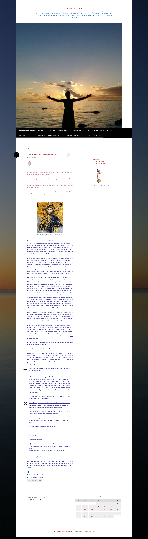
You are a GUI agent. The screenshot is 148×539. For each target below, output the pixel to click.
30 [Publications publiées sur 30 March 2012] (104, 516)
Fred (34, 157)
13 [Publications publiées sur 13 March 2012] (85, 510)
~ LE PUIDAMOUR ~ (74, 8)
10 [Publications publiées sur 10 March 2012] (111, 506)
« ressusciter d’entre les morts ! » (41, 154)
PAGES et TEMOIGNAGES (58, 130)
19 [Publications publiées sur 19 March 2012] (78, 513)
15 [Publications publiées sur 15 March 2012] (98, 510)
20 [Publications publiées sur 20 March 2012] (85, 513)
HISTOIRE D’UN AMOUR (73, 135)
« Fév (96, 521)
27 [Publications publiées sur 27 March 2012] (85, 516)
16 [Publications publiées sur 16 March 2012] (104, 510)
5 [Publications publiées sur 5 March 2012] (78, 506)
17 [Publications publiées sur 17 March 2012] (111, 510)
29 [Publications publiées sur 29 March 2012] (98, 516)
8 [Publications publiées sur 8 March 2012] (98, 506)
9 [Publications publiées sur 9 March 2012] (104, 506)
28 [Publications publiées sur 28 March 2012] (92, 516)
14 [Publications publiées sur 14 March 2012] (92, 510)
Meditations (38, 480)
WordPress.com (89, 531)
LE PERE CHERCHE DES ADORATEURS (32, 130)
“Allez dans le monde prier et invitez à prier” (100, 130)
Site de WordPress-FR (99, 165)
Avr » (100, 521)
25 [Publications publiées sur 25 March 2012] (117, 513)
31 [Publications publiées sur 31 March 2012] (111, 516)
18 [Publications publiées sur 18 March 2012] (117, 510)
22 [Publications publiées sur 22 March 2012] (98, 513)
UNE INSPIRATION (25, 135)
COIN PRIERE (77, 130)
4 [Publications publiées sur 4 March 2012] (117, 503)
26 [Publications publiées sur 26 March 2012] (78, 516)
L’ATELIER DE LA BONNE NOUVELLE (48, 135)
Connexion (96, 159)
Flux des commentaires (99, 163)
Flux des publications (98, 161)
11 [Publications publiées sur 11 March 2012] (117, 506)
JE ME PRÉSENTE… (93, 135)
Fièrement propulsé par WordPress (63, 531)
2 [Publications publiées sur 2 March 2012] (104, 503)
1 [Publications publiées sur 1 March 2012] (98, 503)
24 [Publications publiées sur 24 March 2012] (111, 513)
